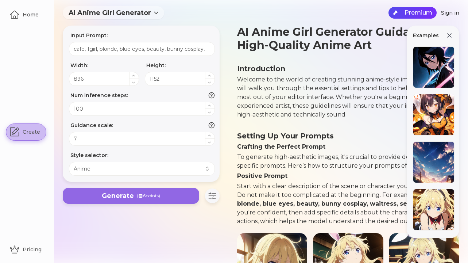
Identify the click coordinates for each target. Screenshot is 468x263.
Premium (412, 12)
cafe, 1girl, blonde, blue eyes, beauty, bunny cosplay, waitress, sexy (142, 49)
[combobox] (113, 12)
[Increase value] (134, 75)
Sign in (450, 12)
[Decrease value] (134, 82)
